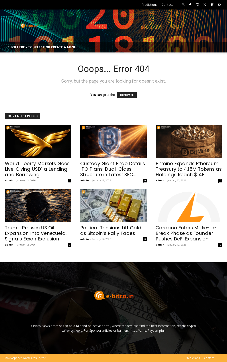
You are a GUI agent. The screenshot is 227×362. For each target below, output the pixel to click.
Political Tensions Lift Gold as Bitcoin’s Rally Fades (110, 230)
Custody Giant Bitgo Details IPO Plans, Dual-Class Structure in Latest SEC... (112, 169)
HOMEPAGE (126, 95)
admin (9, 180)
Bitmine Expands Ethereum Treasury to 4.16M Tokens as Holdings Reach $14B (189, 169)
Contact (167, 4)
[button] (183, 4)
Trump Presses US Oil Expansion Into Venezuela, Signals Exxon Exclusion (36, 233)
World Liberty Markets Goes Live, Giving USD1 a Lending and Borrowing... (37, 169)
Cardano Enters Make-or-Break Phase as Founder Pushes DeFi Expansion (186, 233)
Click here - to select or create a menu (42, 47)
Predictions (149, 4)
